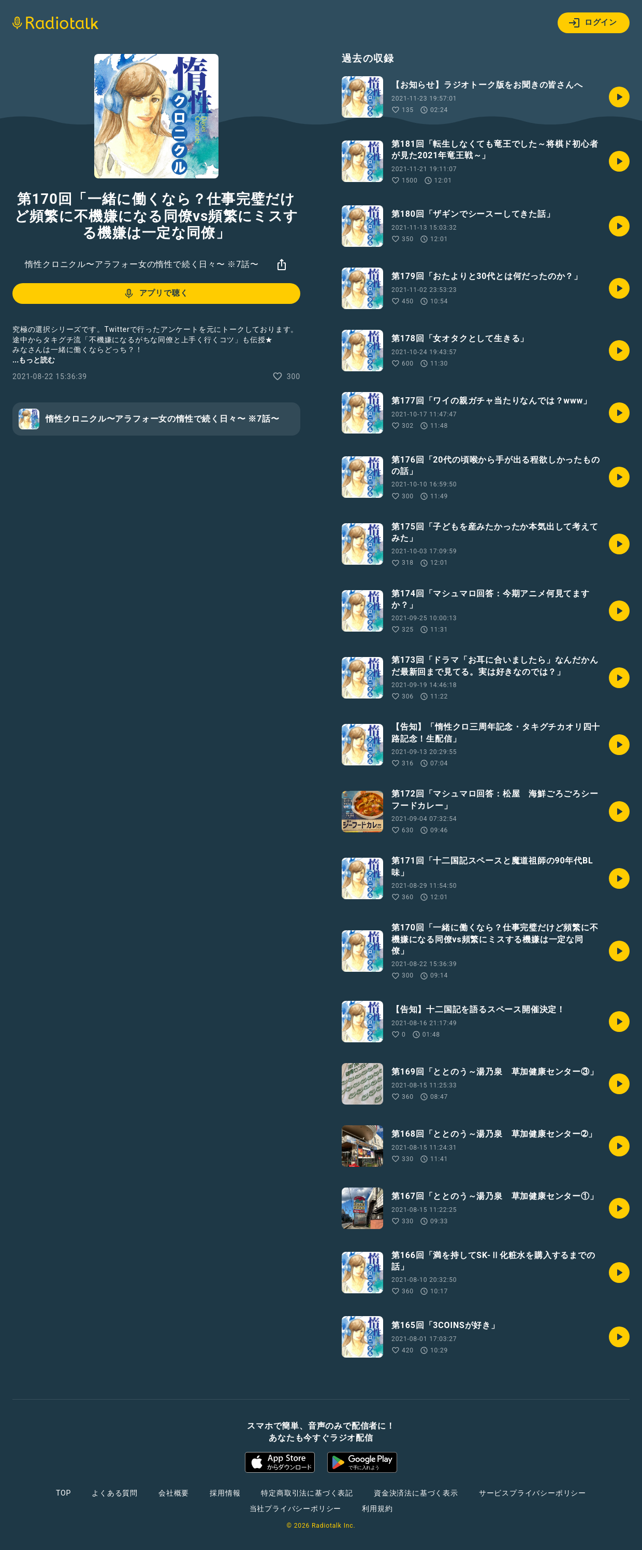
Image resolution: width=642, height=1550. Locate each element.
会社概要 (173, 1493)
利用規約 (377, 1508)
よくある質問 (115, 1493)
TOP (63, 1493)
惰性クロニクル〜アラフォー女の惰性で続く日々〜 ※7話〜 (141, 264)
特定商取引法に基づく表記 (307, 1493)
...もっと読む (33, 360)
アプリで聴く (155, 293)
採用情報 (225, 1493)
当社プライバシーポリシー (296, 1508)
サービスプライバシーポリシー (532, 1493)
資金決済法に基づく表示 (416, 1493)
